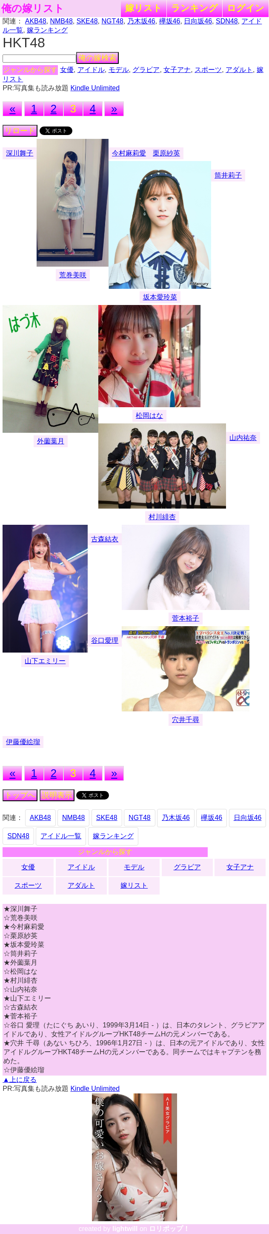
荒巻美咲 (72, 275)
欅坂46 (169, 21)
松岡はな (149, 415)
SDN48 (227, 21)
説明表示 (57, 795)
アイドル (91, 69)
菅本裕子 (185, 618)
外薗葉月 (50, 441)
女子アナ (177, 69)
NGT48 (112, 21)
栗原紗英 (166, 153)
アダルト (239, 69)
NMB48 (61, 21)
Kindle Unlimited (95, 88)
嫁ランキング (47, 30)
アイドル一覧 (60, 836)
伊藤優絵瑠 (23, 741)
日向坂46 (198, 21)
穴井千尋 (185, 719)
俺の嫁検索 (97, 58)
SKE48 (87, 21)
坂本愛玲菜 (160, 297)
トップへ (20, 795)
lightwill (125, 1228)
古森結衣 (104, 539)
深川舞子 (19, 153)
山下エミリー (45, 660)
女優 (67, 69)
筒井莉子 (228, 175)
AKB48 (35, 21)
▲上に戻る (20, 1079)
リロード (20, 131)
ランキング (194, 8)
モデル (119, 69)
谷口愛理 (104, 640)
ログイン (245, 8)
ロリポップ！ (169, 1228)
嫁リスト (143, 8)
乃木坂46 (141, 21)
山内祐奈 (243, 437)
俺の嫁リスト (32, 8)
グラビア (146, 69)
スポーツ (208, 69)
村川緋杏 (162, 517)
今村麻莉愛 (129, 153)
